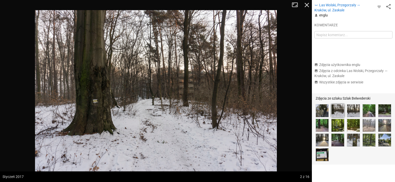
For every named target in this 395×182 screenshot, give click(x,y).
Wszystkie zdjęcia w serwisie (338, 82)
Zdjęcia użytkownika (337, 65)
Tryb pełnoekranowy (297, 5)
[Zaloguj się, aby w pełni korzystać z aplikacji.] (379, 7)
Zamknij (307, 5)
